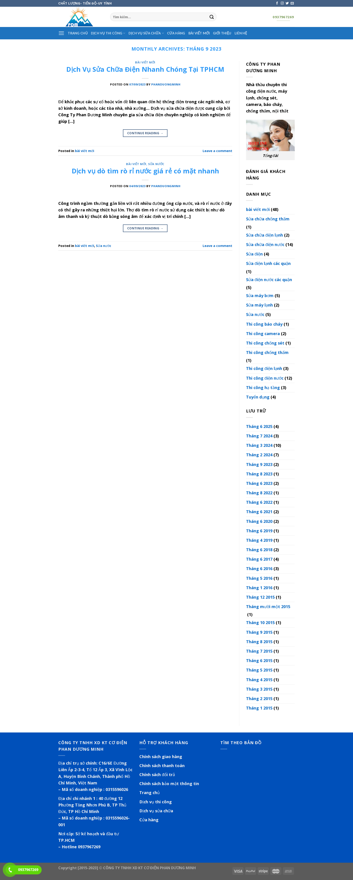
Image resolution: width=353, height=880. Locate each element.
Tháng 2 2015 (259, 698)
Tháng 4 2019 (259, 540)
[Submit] (211, 17)
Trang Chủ (78, 33)
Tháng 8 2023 (259, 474)
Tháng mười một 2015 (268, 606)
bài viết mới (145, 62)
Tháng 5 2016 (259, 578)
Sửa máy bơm (260, 295)
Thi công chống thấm (267, 352)
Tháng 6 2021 (259, 511)
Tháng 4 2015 (259, 679)
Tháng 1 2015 (259, 708)
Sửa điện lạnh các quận (268, 263)
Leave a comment (217, 150)
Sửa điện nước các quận (269, 279)
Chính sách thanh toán (162, 765)
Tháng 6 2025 (259, 426)
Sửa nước (156, 164)
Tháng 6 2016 (259, 568)
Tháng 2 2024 (259, 454)
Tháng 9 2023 (259, 464)
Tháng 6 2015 (259, 660)
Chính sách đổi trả (157, 774)
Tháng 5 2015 (259, 670)
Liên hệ (241, 33)
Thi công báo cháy (264, 324)
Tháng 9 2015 (259, 632)
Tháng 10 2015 (260, 622)
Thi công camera (263, 333)
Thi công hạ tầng (263, 387)
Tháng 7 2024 (259, 436)
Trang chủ (149, 792)
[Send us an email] (292, 3)
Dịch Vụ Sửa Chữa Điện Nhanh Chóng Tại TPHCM (145, 69)
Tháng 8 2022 (259, 492)
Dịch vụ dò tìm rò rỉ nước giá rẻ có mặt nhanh (145, 170)
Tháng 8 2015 (259, 641)
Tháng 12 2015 (260, 597)
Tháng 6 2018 (259, 549)
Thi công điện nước (264, 378)
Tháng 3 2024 (259, 445)
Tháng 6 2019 (259, 530)
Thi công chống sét (265, 343)
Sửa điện (254, 254)
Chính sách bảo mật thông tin (169, 783)
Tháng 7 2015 (259, 651)
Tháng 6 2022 (259, 502)
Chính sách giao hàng (160, 756)
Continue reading (145, 133)
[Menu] (61, 33)
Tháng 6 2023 (259, 483)
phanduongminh (165, 84)
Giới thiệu (222, 33)
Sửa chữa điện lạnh (264, 235)
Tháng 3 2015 (259, 689)
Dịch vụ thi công (108, 33)
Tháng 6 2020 (259, 521)
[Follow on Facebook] (277, 3)
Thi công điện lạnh (264, 368)
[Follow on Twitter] (287, 3)
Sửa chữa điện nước (265, 244)
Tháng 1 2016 (259, 587)
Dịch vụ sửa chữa (146, 33)
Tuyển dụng (257, 397)
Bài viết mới (199, 33)
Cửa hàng (176, 33)
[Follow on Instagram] (282, 3)
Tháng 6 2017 (259, 559)
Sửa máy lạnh (259, 305)
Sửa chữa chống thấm (268, 219)
